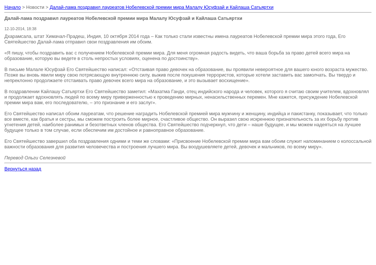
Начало (12, 7)
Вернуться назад (22, 169)
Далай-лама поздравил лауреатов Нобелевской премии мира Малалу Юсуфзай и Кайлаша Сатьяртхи (162, 7)
